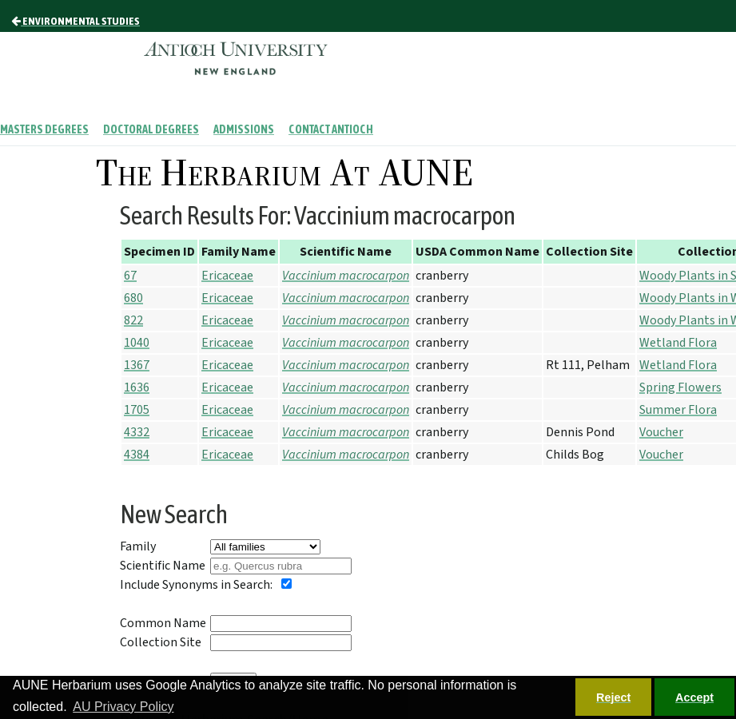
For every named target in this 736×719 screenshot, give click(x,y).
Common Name (163, 623)
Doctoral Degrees (151, 129)
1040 (136, 343)
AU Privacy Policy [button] (123, 706)
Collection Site (160, 642)
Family (138, 546)
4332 (136, 432)
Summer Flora (678, 410)
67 (130, 275)
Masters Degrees (44, 129)
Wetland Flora (678, 343)
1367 (136, 365)
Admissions (243, 129)
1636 (136, 387)
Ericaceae (227, 275)
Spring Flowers (680, 387)
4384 (136, 454)
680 (133, 298)
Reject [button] (613, 697)
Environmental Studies (75, 20)
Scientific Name (162, 565)
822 (133, 320)
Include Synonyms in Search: (196, 585)
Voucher (661, 432)
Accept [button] (694, 697)
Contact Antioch (330, 129)
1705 (136, 410)
